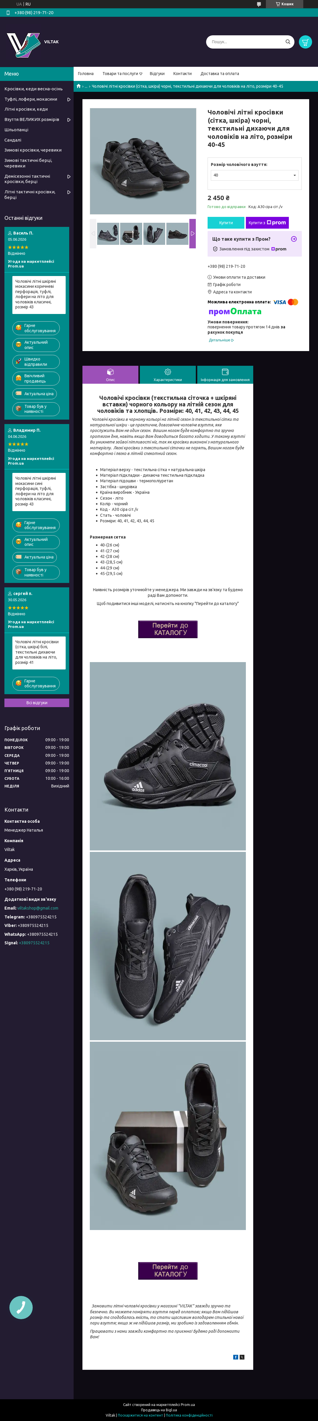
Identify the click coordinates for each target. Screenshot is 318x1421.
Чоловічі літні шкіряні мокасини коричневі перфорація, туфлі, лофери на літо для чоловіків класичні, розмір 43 (35, 294)
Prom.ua (188, 1405)
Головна (86, 73)
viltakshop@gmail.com (37, 908)
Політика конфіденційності (189, 1415)
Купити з (267, 222)
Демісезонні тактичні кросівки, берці (27, 179)
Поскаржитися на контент (140, 1415)
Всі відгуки (36, 702)
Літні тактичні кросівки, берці (29, 194)
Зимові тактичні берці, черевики (28, 163)
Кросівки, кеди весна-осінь (33, 88)
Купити (226, 222)
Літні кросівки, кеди (26, 109)
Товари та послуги (120, 73)
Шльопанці (16, 129)
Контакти (182, 73)
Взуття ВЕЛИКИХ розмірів (31, 119)
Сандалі (12, 139)
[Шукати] (287, 42)
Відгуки (157, 73)
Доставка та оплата (220, 73)
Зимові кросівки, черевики (33, 149)
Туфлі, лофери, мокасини (30, 99)
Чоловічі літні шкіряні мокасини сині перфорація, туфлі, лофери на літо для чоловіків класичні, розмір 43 (35, 491)
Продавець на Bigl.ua (159, 1410)
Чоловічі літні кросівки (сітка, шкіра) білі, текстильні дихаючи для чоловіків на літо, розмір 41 (37, 652)
